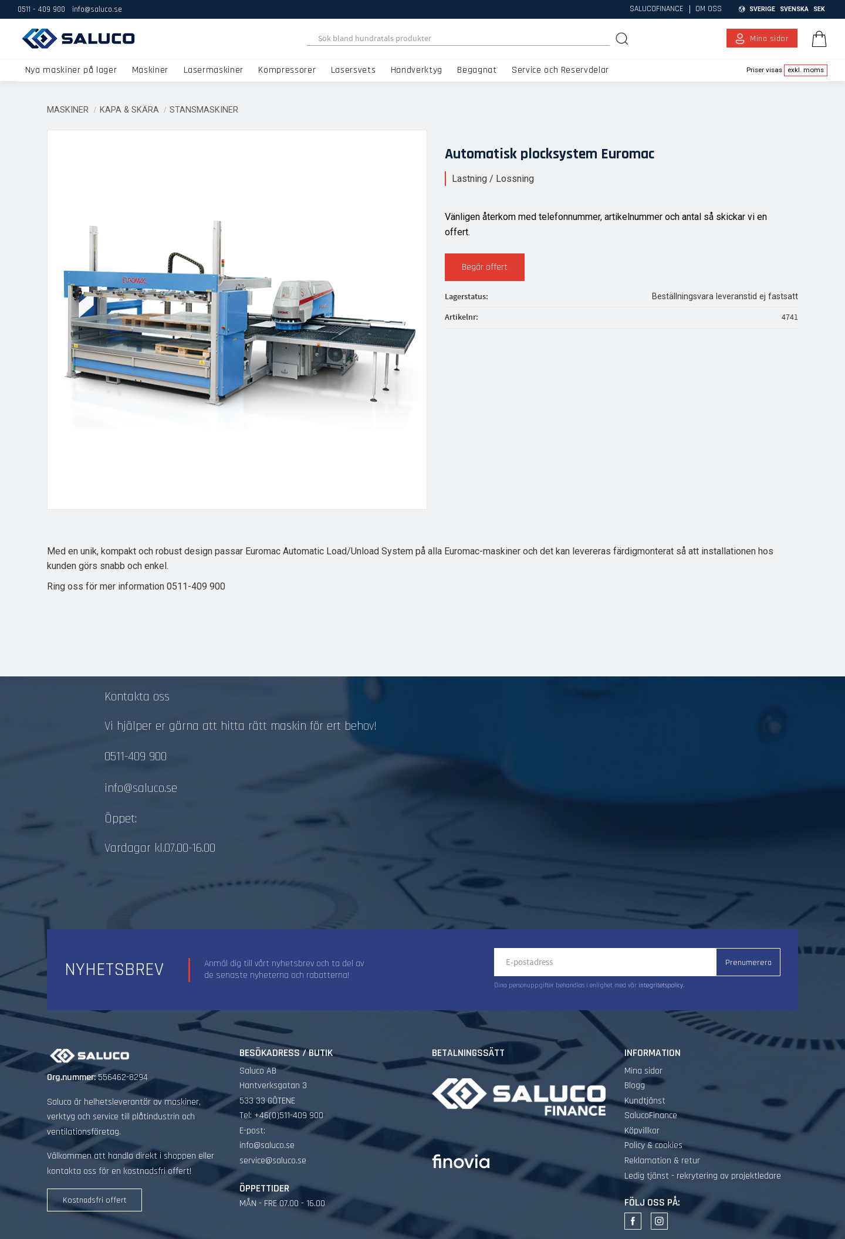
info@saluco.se (97, 9)
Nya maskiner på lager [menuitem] (71, 70)
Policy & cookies (653, 1145)
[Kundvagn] (816, 39)
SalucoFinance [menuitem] (657, 9)
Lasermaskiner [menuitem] (214, 70)
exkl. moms (805, 70)
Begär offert (485, 267)
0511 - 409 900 (41, 9)
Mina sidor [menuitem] (769, 38)
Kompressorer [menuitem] (287, 70)
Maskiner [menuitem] (150, 70)
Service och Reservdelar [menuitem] (560, 70)
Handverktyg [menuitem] (416, 70)
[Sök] (623, 38)
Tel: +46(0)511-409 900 (281, 1115)
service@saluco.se (272, 1161)
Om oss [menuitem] (708, 9)
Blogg (634, 1085)
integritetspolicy (660, 985)
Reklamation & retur (662, 1161)
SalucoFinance (650, 1115)
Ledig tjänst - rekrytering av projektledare (702, 1176)
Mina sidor (643, 1071)
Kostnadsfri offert (95, 1200)
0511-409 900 (135, 756)
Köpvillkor (642, 1131)
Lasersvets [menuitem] (353, 70)
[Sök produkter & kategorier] (458, 39)
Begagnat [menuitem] (476, 70)
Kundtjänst (644, 1101)
